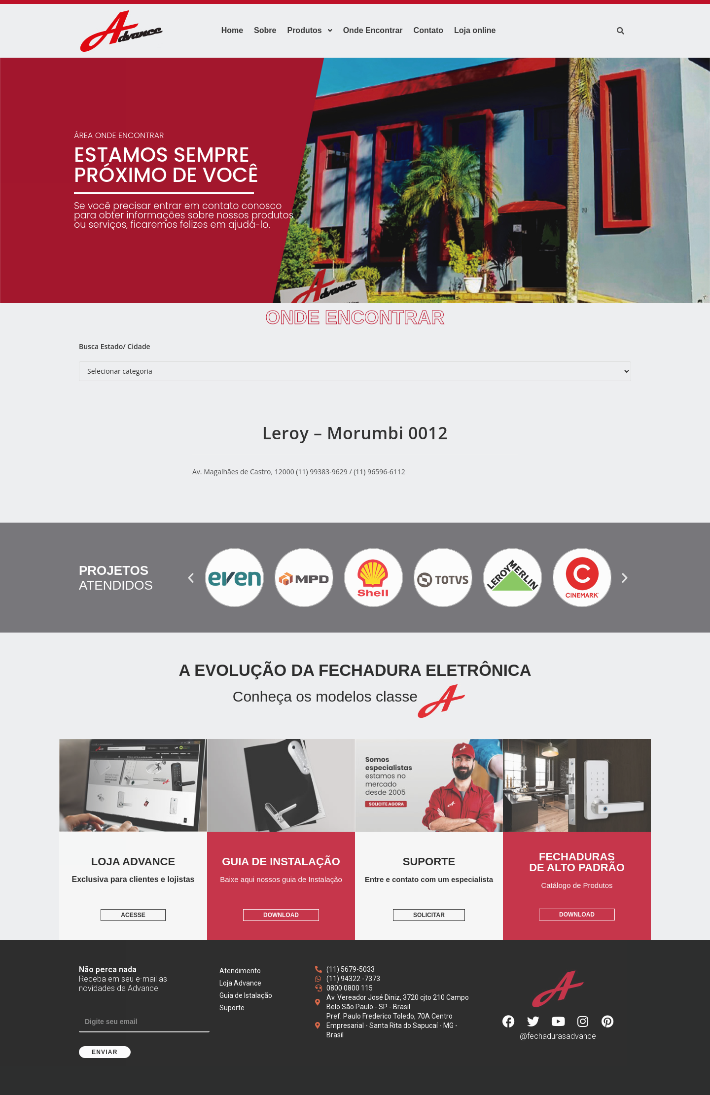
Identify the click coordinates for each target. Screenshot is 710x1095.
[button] (190, 577)
